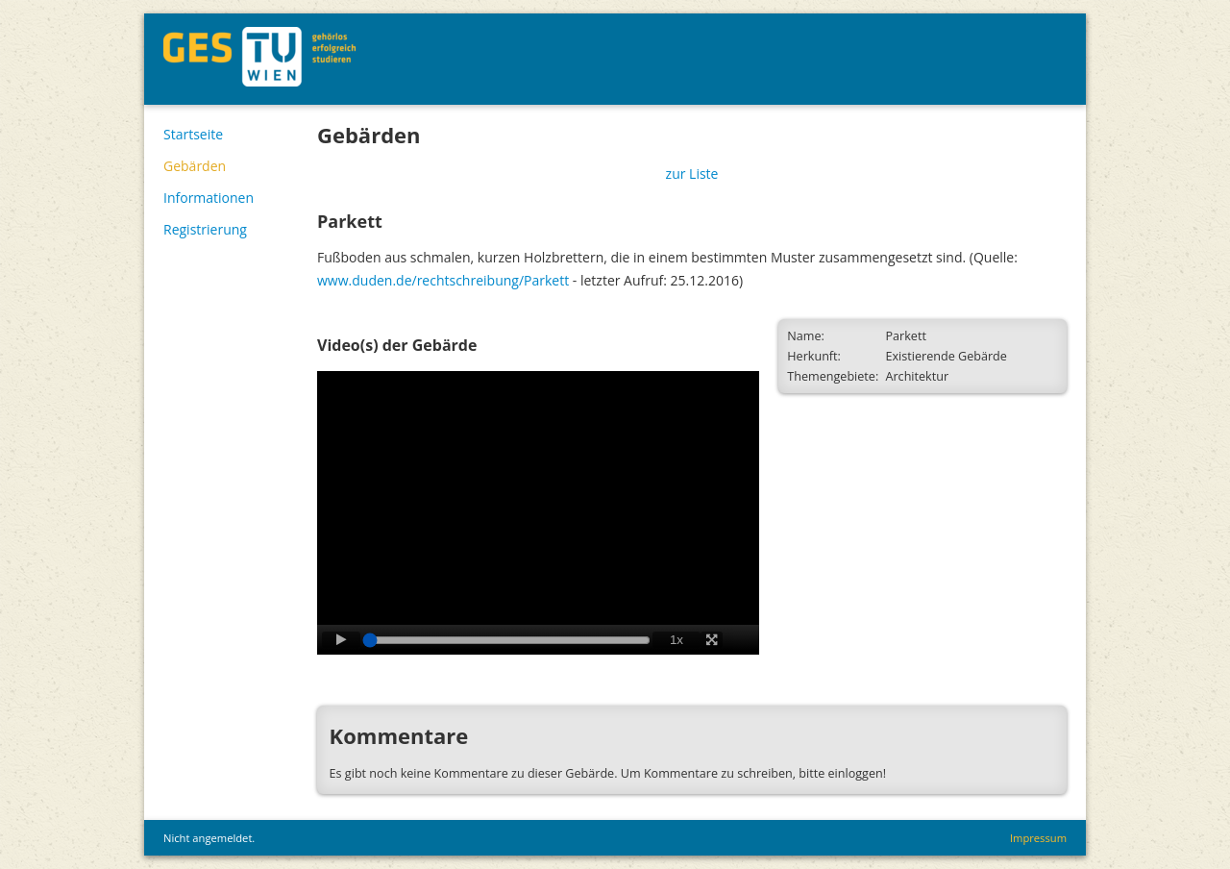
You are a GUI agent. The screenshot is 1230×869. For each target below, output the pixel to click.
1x (676, 640)
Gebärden (194, 166)
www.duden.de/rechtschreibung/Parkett (443, 280)
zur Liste (692, 173)
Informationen (208, 197)
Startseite (193, 134)
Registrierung (205, 229)
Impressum (1038, 838)
